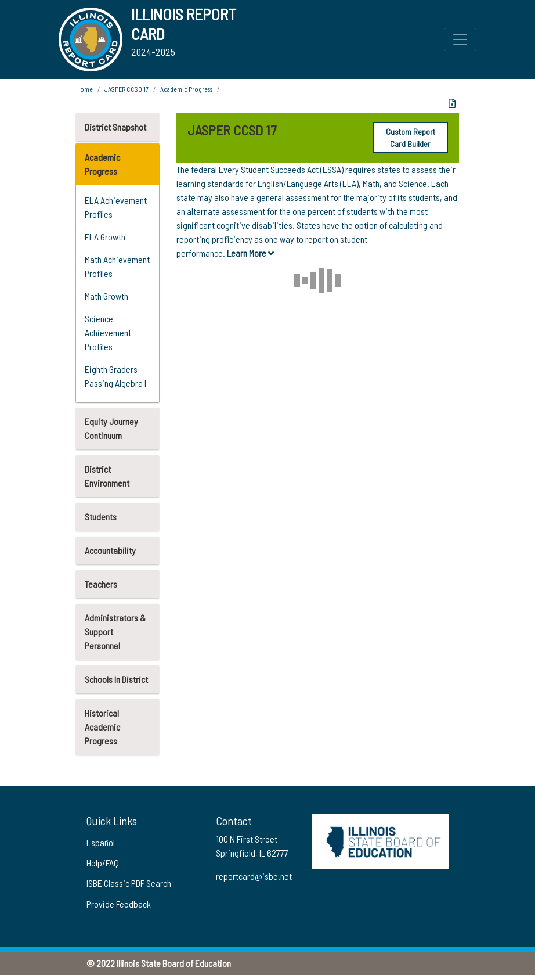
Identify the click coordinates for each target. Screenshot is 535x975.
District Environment (107, 475)
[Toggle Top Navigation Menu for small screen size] (460, 39)
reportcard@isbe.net (254, 876)
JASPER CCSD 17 (126, 89)
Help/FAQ (102, 862)
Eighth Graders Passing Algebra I (115, 376)
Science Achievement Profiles (108, 332)
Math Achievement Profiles (117, 266)
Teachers (101, 583)
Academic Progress (102, 164)
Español (100, 842)
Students (101, 516)
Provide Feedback (118, 903)
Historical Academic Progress (102, 726)
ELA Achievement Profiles (116, 207)
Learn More (250, 252)
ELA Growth (105, 236)
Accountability (110, 550)
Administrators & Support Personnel (115, 631)
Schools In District (116, 679)
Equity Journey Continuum (111, 428)
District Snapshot (115, 126)
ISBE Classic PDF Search (128, 882)
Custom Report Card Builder (410, 138)
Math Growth (106, 295)
